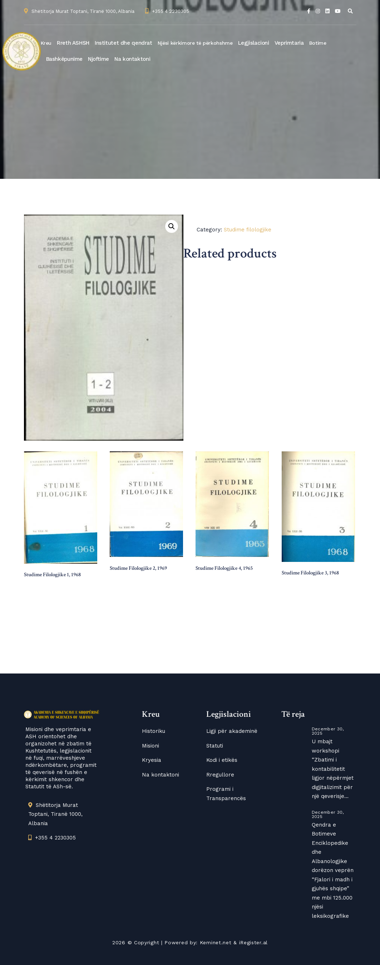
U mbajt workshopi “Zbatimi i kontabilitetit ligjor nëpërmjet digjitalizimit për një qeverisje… (333, 768)
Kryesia (151, 760)
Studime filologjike (247, 229)
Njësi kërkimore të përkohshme (195, 43)
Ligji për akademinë (231, 731)
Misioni (150, 746)
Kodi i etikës (221, 760)
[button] (171, 226)
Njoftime (98, 59)
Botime (317, 43)
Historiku (153, 731)
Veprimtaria (289, 43)
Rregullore (220, 774)
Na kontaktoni (132, 59)
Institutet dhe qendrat (123, 43)
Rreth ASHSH (73, 43)
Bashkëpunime (64, 59)
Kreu (46, 43)
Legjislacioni (253, 43)
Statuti (214, 746)
